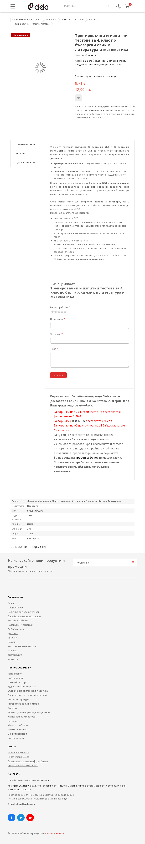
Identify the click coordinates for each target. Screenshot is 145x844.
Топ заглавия (15, 673)
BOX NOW (78, 421)
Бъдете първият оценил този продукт (96, 76)
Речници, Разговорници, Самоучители (29, 712)
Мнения (20, 153)
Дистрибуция (15, 654)
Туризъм (12, 708)
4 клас (92, 19)
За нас (11, 603)
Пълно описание (25, 144)
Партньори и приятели (20, 624)
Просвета (90, 55)
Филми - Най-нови (17, 729)
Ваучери (12, 720)
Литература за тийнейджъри (24, 703)
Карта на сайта (55, 833)
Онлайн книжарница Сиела (26, 19)
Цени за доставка (26, 162)
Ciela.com (44, 780)
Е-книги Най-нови (17, 733)
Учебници (51, 19)
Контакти (13, 659)
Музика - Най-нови (18, 725)
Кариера (12, 650)
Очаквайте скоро (17, 682)
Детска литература (18, 699)
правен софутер (87, 457)
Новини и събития (18, 620)
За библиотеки (16, 629)
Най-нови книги (16, 678)
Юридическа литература (21, 716)
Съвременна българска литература (28, 690)
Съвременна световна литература (27, 695)
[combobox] (86, 6)
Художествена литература (22, 686)
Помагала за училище (72, 19)
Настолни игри (16, 738)
